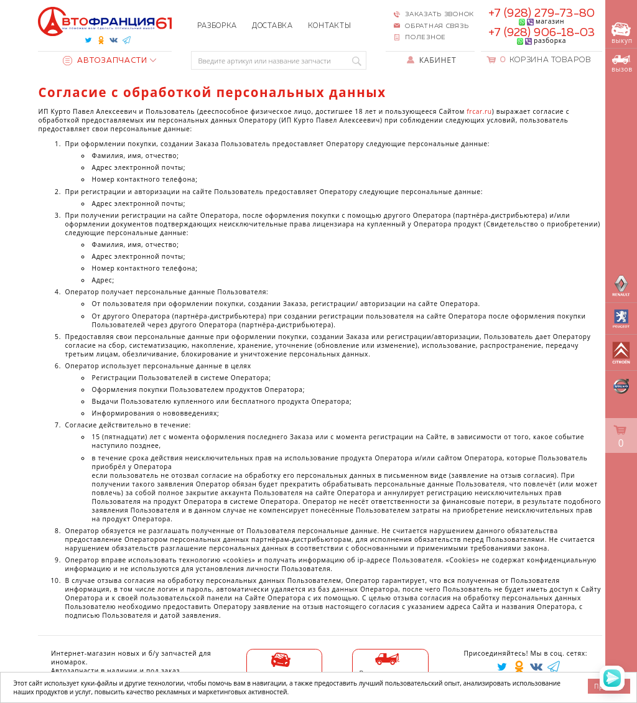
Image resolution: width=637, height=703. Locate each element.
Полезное (425, 37)
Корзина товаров (546, 60)
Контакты (329, 25)
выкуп (622, 33)
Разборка (217, 25)
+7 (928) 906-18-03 (541, 33)
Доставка (272, 25)
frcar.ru (479, 111)
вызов (622, 64)
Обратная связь (436, 26)
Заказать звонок (439, 14)
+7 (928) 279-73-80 (541, 13)
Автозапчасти (105, 61)
